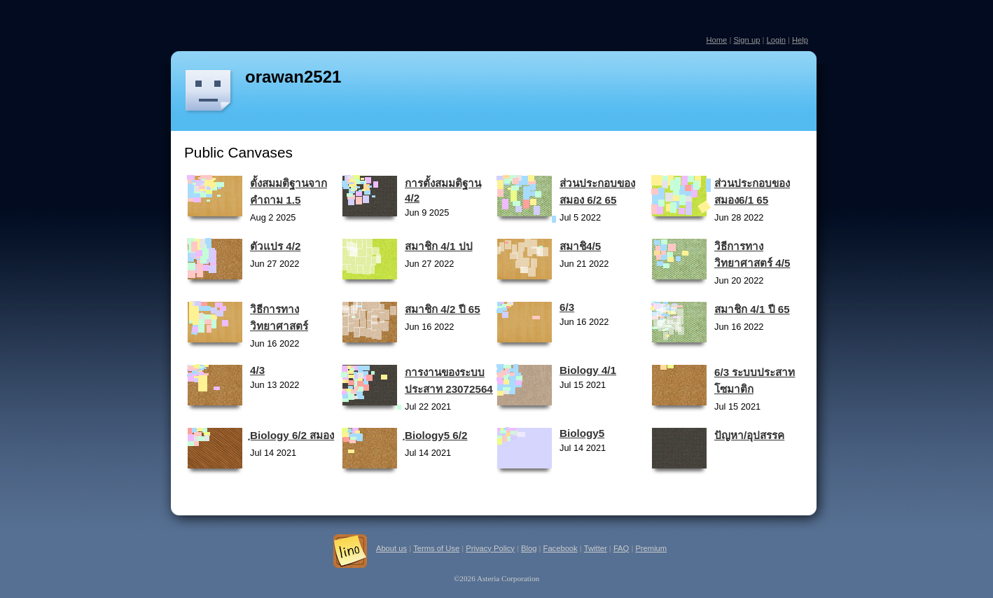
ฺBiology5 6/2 (436, 435)
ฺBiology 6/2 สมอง (292, 435)
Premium (651, 548)
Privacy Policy (490, 548)
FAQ (621, 548)
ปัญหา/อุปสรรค (749, 435)
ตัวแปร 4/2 (275, 246)
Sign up (746, 40)
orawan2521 (293, 76)
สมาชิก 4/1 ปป (439, 246)
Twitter (595, 548)
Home (716, 40)
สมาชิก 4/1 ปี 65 (752, 309)
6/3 (567, 307)
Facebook (560, 548)
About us (391, 548)
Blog (528, 548)
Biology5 (582, 433)
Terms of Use (436, 548)
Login (775, 40)
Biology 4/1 (588, 370)
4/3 (257, 370)
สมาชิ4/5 (580, 246)
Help (800, 40)
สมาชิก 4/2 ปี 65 (442, 309)
